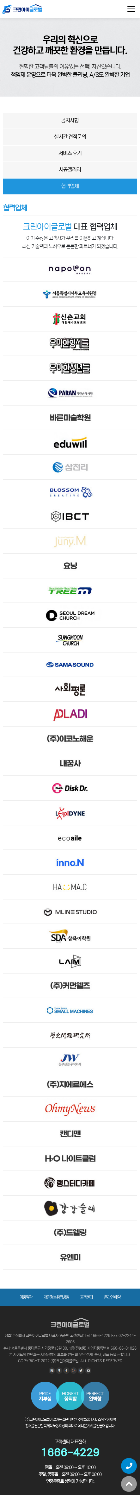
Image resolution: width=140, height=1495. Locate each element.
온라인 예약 (112, 1297)
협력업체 (70, 186)
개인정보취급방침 (56, 1297)
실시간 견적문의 (70, 137)
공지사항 (70, 120)
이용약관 (26, 1297)
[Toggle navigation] (131, 9)
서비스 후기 (70, 153)
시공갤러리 (70, 170)
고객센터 (86, 1297)
